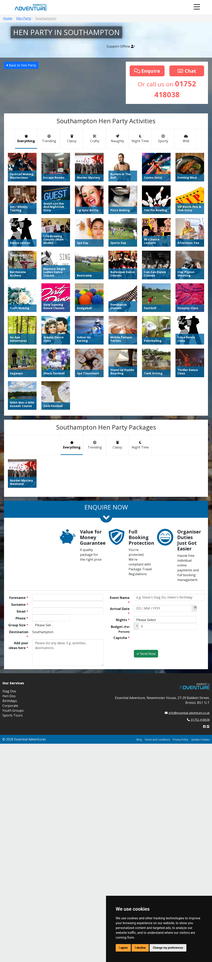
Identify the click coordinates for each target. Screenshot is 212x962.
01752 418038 (198, 720)
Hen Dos (9, 696)
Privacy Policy (180, 739)
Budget (120, 629)
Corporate (10, 705)
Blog (139, 739)
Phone (22, 618)
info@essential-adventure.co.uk (187, 713)
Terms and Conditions (157, 739)
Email (22, 611)
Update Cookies (200, 739)
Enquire (147, 70)
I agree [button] (123, 947)
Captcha (121, 638)
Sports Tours (12, 715)
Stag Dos (9, 691)
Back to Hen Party (21, 65)
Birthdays (9, 701)
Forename (18, 597)
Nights (123, 620)
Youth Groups (13, 710)
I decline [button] (140, 947)
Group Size (18, 625)
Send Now (145, 653)
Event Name (120, 600)
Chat (186, 70)
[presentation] (164, 642)
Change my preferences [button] (168, 947)
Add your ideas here (18, 645)
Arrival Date (120, 611)
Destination (18, 634)
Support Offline (121, 46)
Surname (19, 604)
